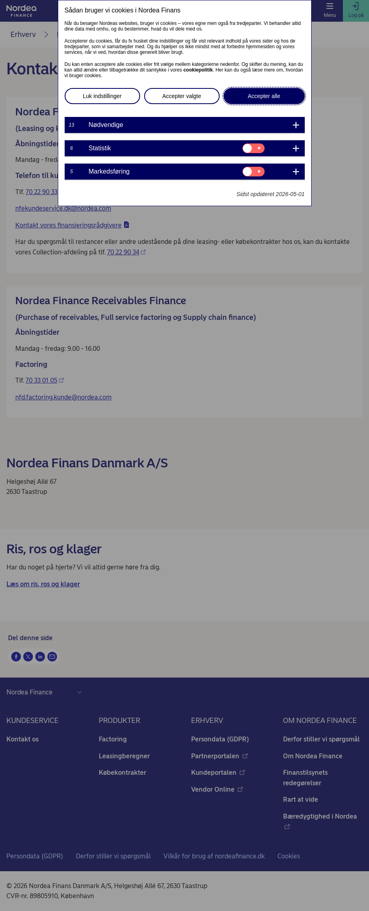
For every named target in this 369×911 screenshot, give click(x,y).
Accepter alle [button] (264, 96)
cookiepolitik (198, 70)
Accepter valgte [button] (181, 96)
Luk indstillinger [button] (102, 96)
